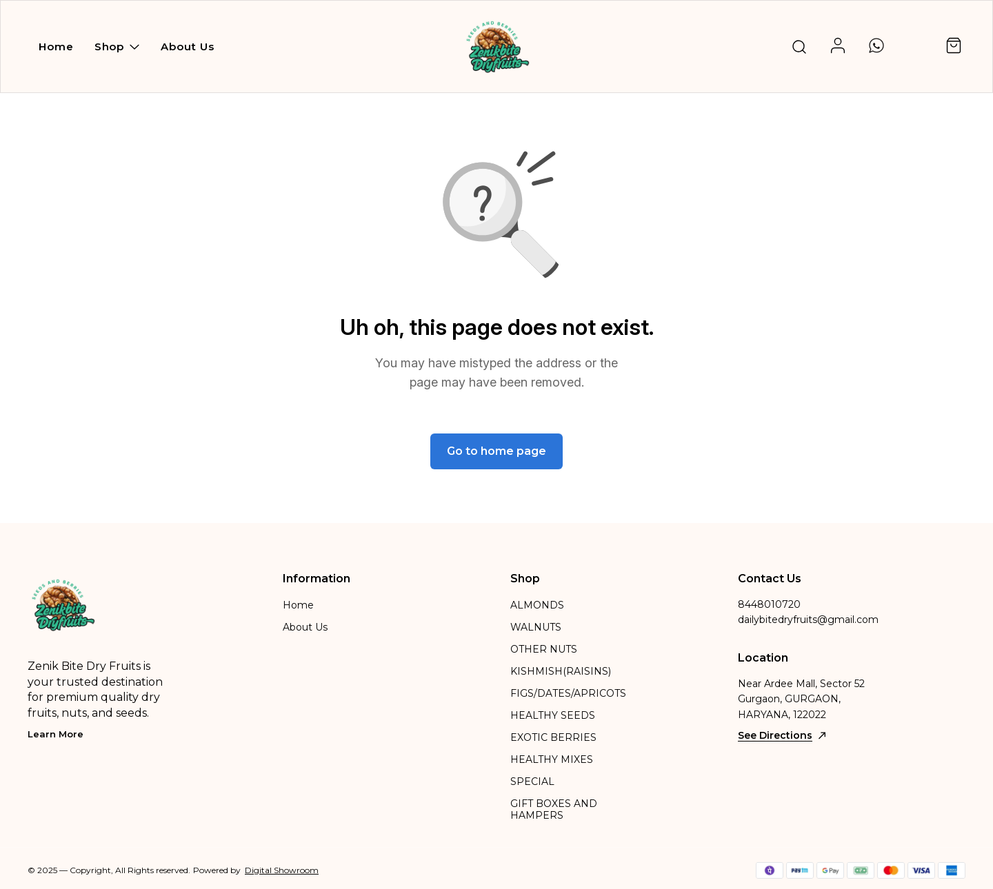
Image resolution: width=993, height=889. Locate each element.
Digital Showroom (282, 870)
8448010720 (769, 604)
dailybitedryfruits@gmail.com (808, 619)
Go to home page (496, 451)
